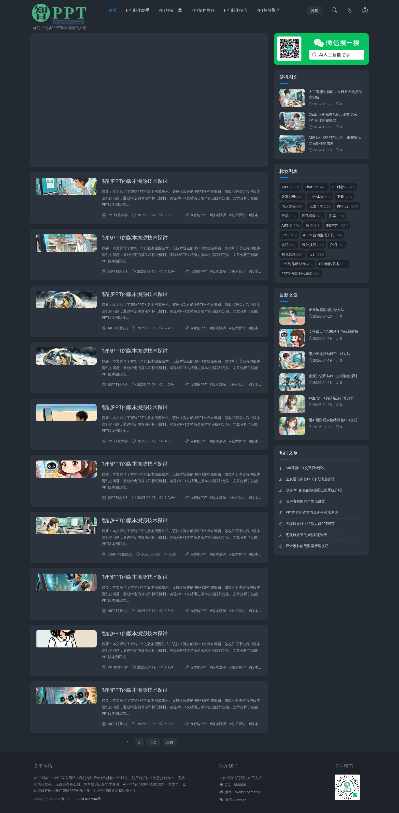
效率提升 (292, 196)
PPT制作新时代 (297, 263)
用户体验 (320, 196)
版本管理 (258, 214)
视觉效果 (292, 254)
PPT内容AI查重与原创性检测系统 (312, 512)
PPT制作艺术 (333, 263)
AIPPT (290, 186)
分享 (288, 215)
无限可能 (320, 206)
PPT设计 (347, 206)
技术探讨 (239, 214)
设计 (316, 254)
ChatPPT (315, 186)
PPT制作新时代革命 (300, 273)
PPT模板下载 (170, 10)
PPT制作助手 (137, 10)
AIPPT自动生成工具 (322, 235)
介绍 (337, 244)
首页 (113, 10)
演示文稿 (292, 206)
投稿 (314, 10)
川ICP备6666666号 (87, 799)
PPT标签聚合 (268, 10)
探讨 (313, 225)
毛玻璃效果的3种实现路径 (306, 534)
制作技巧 (337, 225)
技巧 (288, 244)
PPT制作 (343, 186)
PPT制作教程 (203, 10)
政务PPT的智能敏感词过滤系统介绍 (314, 489)
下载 (344, 196)
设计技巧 (313, 244)
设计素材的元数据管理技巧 (307, 545)
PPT (289, 235)
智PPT (65, 799)
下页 (153, 742)
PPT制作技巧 (235, 10)
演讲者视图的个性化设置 (305, 501)
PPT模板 (312, 215)
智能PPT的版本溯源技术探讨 (135, 181)
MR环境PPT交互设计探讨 (306, 467)
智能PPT (200, 214)
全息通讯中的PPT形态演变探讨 (310, 479)
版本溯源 (219, 214)
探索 (336, 215)
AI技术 (290, 225)
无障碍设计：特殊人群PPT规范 (310, 523)
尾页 (169, 742)
